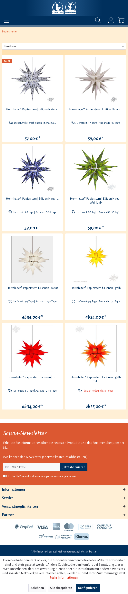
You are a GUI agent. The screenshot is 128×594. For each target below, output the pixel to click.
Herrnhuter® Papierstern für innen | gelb (96, 288)
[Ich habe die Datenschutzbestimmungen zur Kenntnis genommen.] (4, 476)
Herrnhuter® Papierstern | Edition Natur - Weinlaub (95, 200)
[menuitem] (5, 21)
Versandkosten (89, 551)
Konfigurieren (87, 587)
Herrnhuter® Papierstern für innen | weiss (32, 288)
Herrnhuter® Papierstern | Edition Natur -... (32, 109)
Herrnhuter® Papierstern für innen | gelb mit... (96, 379)
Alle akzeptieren (61, 587)
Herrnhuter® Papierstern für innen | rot (32, 377)
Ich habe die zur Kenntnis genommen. (41, 476)
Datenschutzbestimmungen (34, 476)
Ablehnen (37, 587)
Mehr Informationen (64, 577)
